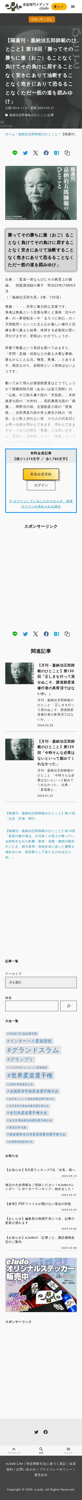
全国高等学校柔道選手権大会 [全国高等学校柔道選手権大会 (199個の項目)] (34, 1091)
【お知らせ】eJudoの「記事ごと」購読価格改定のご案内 (40, 1240)
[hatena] (56, 152)
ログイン (58, 7)
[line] (14, 152)
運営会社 (40, 1475)
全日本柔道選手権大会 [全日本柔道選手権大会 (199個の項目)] (28, 1113)
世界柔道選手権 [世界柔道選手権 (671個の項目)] (32, 1075)
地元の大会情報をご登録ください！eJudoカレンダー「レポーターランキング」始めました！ (40, 1187)
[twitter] (25, 152)
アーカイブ (13, 974)
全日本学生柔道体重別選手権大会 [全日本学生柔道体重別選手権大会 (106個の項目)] (29, 1106)
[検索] (68, 1006)
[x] (35, 152)
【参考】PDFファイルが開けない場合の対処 (38, 1204)
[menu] (73, 6)
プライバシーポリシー (55, 1469)
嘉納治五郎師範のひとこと (27, 115)
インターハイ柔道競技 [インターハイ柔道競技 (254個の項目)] (31, 1041)
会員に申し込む (42, 19)
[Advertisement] (41, 579)
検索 (8, 998)
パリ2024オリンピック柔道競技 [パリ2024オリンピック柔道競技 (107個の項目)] (28, 1067)
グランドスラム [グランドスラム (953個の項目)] (35, 1050)
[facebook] (46, 152)
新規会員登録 (41, 474)
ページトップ (14, 1450)
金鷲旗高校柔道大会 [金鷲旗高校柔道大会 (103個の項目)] (21, 1141)
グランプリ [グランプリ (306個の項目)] (21, 1059)
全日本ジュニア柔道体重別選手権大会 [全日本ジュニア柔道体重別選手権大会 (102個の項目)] (31, 1098)
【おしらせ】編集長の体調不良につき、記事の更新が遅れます (40, 1221)
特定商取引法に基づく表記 (46, 1464)
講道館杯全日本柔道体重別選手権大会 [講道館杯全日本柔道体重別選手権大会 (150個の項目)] (37, 1134)
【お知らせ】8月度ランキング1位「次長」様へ (40, 1170)
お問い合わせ (26, 1469)
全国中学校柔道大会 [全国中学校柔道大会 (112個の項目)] (21, 1084)
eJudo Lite (14, 1464)
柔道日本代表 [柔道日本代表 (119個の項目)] (17, 1127)
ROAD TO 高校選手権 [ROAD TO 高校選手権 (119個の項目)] (23, 1033)
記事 (51, 115)
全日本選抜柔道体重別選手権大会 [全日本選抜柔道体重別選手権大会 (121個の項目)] (30, 1120)
